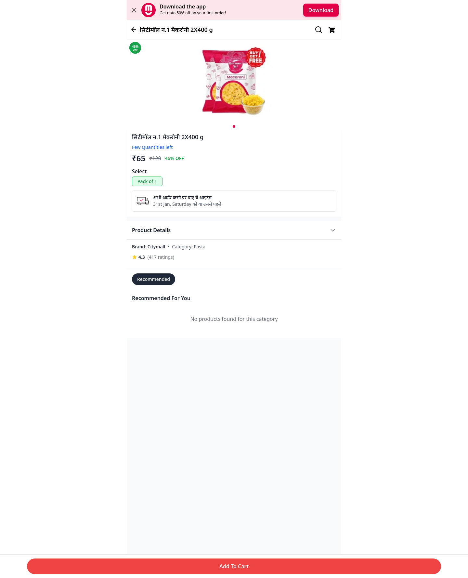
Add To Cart (234, 566)
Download (320, 10)
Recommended (153, 279)
